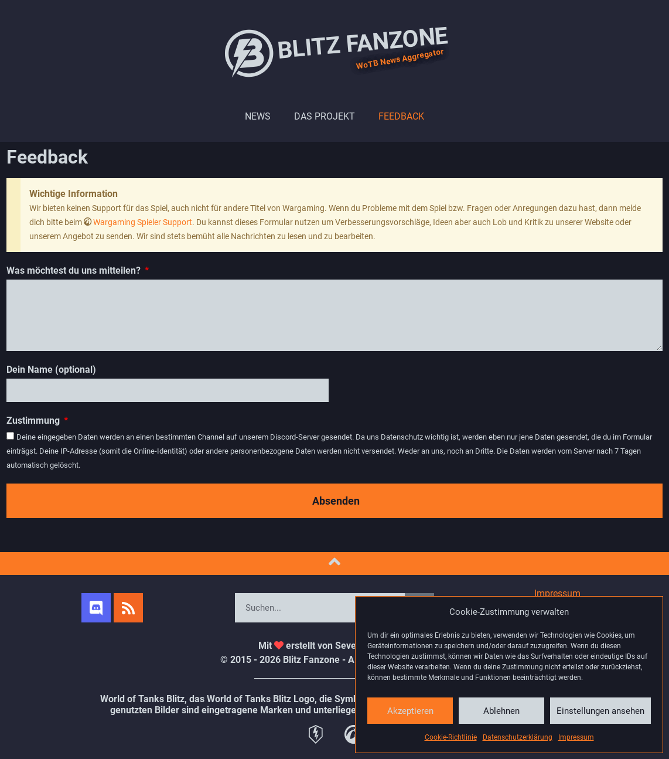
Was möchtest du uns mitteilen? (74, 270)
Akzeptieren (410, 711)
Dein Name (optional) (51, 369)
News (258, 116)
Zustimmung (34, 420)
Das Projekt (324, 116)
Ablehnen (501, 711)
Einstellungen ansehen (600, 711)
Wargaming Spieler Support (142, 222)
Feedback (401, 116)
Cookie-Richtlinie (451, 737)
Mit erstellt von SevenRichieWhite (334, 645)
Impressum (576, 737)
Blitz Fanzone (334, 53)
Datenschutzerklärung (517, 737)
